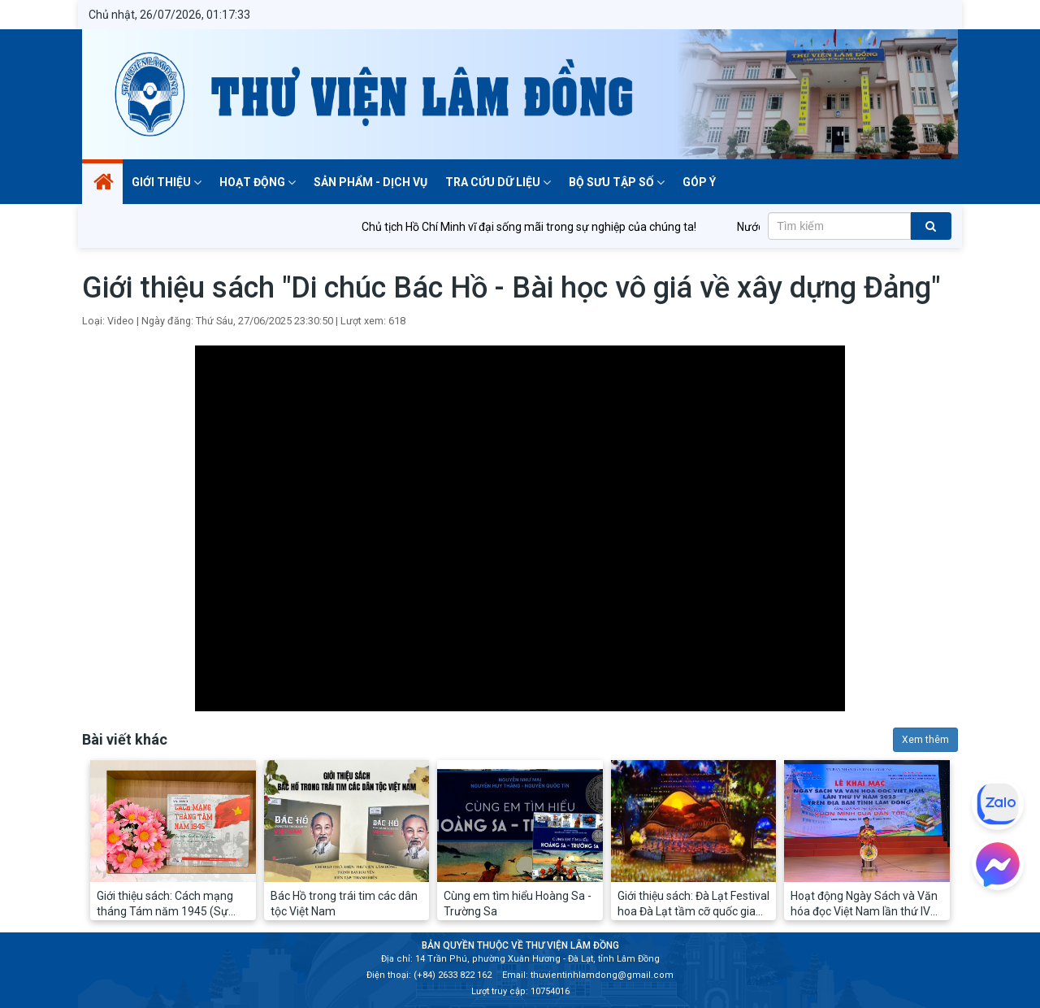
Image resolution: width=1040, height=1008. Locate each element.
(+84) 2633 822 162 (453, 975)
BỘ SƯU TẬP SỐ (617, 182)
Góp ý (699, 182)
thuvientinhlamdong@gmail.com (602, 975)
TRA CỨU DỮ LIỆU (498, 182)
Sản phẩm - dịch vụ (370, 182)
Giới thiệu (167, 182)
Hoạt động (257, 182)
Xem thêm (925, 739)
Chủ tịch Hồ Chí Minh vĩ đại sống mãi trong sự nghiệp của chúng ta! (539, 226)
